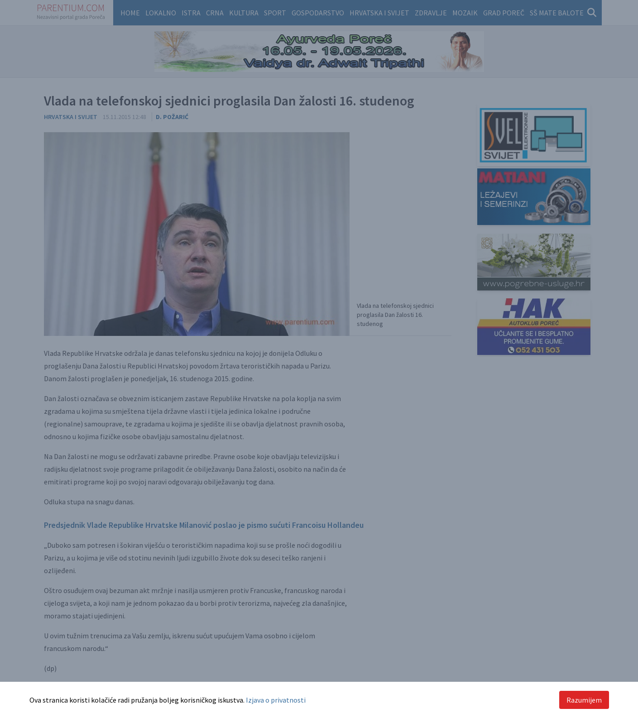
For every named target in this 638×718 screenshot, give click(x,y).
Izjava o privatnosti (276, 699)
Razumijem (584, 699)
